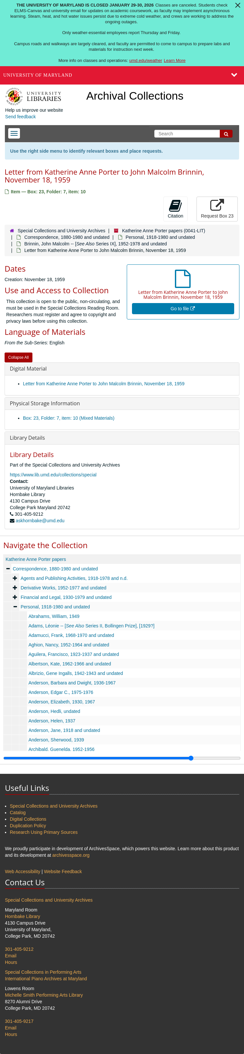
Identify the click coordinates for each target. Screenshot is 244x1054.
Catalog (18, 812)
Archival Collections (135, 95)
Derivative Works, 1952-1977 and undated (63, 587)
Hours (11, 962)
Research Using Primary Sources (44, 832)
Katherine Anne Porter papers (36, 559)
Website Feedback (63, 871)
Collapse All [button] (18, 357)
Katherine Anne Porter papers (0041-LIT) (163, 230)
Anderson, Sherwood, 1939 (56, 739)
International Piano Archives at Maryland (46, 978)
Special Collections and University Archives (61, 230)
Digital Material (28, 368)
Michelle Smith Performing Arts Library (44, 995)
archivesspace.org (71, 855)
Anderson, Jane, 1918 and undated (64, 730)
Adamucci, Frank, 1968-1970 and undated (71, 635)
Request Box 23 (217, 209)
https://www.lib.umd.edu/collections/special (53, 474)
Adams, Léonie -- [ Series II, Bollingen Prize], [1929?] (91, 625)
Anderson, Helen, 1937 (51, 720)
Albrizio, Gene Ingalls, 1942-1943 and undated (75, 673)
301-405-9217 (19, 1021)
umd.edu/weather (145, 60)
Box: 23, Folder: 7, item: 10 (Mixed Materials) (68, 418)
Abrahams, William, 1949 (54, 616)
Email (10, 955)
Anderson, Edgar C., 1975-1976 (60, 692)
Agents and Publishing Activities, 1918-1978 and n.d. (74, 578)
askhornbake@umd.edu (40, 520)
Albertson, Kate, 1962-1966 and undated (69, 663)
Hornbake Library (22, 916)
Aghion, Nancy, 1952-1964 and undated (68, 644)
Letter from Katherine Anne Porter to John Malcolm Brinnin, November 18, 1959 (103, 383)
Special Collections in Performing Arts (43, 972)
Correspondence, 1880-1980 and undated (66, 237)
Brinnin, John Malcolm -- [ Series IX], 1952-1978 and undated (95, 243)
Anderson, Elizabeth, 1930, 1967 (61, 701)
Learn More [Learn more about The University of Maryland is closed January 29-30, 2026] (174, 60)
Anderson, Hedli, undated (54, 711)
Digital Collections (28, 819)
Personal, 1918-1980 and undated (160, 237)
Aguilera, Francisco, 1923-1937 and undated (73, 654)
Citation (175, 209)
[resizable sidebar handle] (122, 758)
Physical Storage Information (45, 403)
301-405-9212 (19, 949)
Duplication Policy (28, 825)
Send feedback (20, 116)
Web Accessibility (22, 871)
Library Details (27, 437)
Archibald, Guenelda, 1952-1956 (61, 749)
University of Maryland (37, 75)
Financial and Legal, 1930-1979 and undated (66, 597)
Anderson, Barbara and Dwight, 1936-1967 (72, 682)
